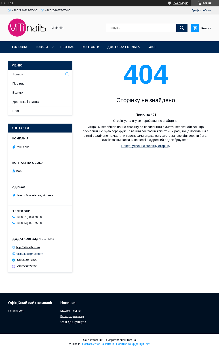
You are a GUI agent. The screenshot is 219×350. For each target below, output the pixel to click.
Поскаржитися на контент (98, 344)
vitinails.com (16, 310)
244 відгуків (180, 3)
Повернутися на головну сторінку (145, 146)
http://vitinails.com (28, 247)
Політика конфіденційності (133, 344)
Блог (152, 47)
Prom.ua (130, 340)
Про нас (67, 47)
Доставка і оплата (123, 47)
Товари (41, 47)
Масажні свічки (70, 310)
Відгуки (18, 92)
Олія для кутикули (73, 321)
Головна (19, 47)
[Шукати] (181, 28)
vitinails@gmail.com (30, 253)
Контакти (90, 47)
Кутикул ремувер (72, 316)
